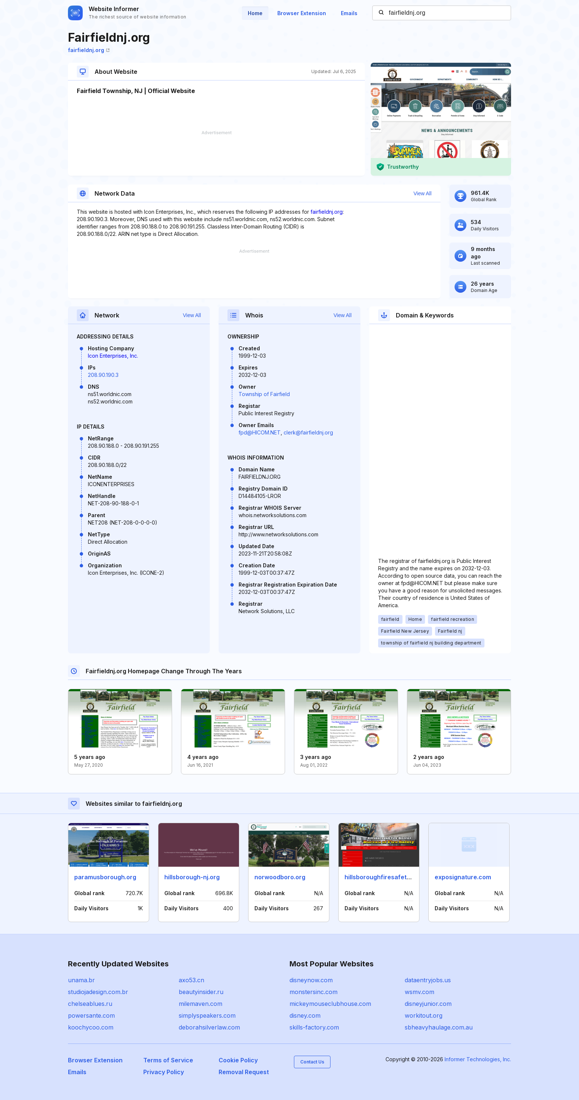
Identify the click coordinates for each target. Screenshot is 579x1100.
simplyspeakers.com (207, 1015)
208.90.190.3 (103, 375)
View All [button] (423, 193)
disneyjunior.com (428, 1003)
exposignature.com (463, 877)
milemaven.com (200, 1003)
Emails (349, 13)
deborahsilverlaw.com (209, 1027)
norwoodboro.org (279, 877)
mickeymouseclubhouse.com (330, 1003)
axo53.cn (191, 980)
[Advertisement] (216, 153)
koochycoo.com (90, 1027)
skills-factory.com (314, 1027)
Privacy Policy (163, 1072)
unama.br (81, 980)
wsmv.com (419, 992)
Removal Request (244, 1072)
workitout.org (423, 1015)
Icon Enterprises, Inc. (113, 356)
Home (255, 13)
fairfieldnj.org (89, 50)
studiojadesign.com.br (98, 992)
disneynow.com (311, 980)
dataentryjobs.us (428, 980)
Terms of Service (168, 1060)
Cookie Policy (238, 1060)
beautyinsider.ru (201, 992)
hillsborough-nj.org (192, 877)
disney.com (305, 1015)
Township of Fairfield (264, 394)
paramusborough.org (105, 877)
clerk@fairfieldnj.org (308, 432)
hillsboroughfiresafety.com (384, 877)
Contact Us (312, 1062)
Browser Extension (301, 13)
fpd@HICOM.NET (260, 432)
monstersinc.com (314, 992)
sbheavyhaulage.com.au (439, 1027)
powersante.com (91, 1015)
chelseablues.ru (90, 1003)
